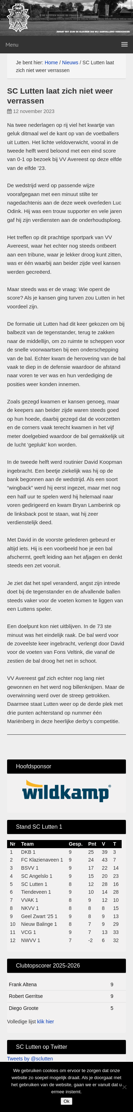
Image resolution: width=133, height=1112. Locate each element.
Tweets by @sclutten (30, 1058)
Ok (66, 1101)
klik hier (45, 1021)
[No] (124, 1086)
